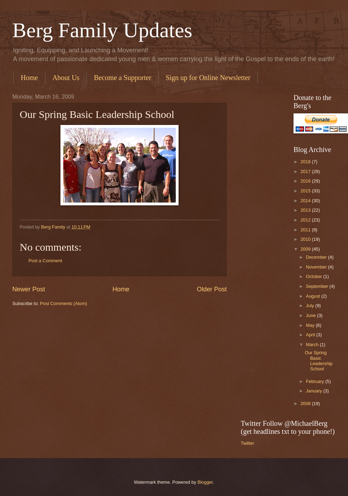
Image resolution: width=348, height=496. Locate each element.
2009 (306, 249)
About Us (65, 77)
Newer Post (28, 289)
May (311, 325)
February (315, 381)
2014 (306, 200)
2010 (306, 239)
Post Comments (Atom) (63, 303)
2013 (306, 210)
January (314, 391)
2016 (306, 181)
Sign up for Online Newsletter (208, 77)
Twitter (247, 443)
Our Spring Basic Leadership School (319, 360)
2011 (306, 229)
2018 (306, 161)
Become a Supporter (122, 77)
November (317, 267)
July (310, 305)
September (317, 286)
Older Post (212, 289)
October (314, 276)
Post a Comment (45, 260)
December (317, 257)
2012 (306, 220)
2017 (306, 171)
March (313, 344)
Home (29, 77)
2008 (306, 403)
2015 (306, 190)
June (311, 315)
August (313, 296)
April (311, 334)
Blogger (205, 482)
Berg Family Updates (102, 30)
